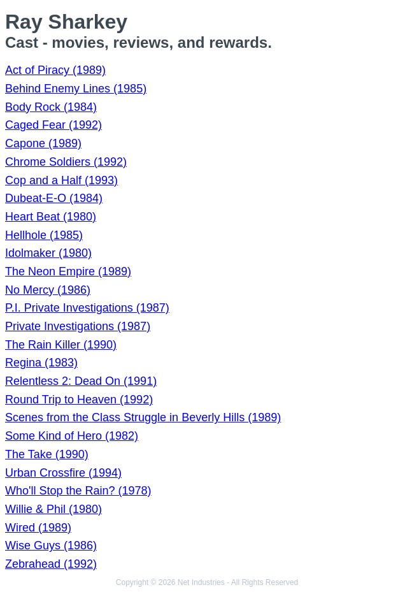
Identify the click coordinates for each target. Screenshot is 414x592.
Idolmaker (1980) (48, 253)
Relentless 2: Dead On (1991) (81, 381)
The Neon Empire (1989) (68, 271)
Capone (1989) (43, 143)
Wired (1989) (38, 527)
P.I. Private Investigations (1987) (87, 307)
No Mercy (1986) (47, 290)
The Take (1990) (47, 454)
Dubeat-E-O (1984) (54, 198)
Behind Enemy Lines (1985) (75, 88)
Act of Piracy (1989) (55, 70)
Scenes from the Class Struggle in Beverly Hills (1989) (143, 417)
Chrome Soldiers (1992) (66, 161)
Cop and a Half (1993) (61, 180)
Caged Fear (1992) (53, 125)
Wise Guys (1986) (51, 545)
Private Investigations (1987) (77, 326)
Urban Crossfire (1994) (63, 472)
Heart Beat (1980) (50, 216)
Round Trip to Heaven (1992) (79, 399)
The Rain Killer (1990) (61, 344)
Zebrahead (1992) (51, 564)
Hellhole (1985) (44, 235)
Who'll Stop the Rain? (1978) (78, 490)
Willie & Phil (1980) (53, 509)
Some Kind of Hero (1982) (71, 436)
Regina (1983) (41, 362)
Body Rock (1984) (51, 107)
